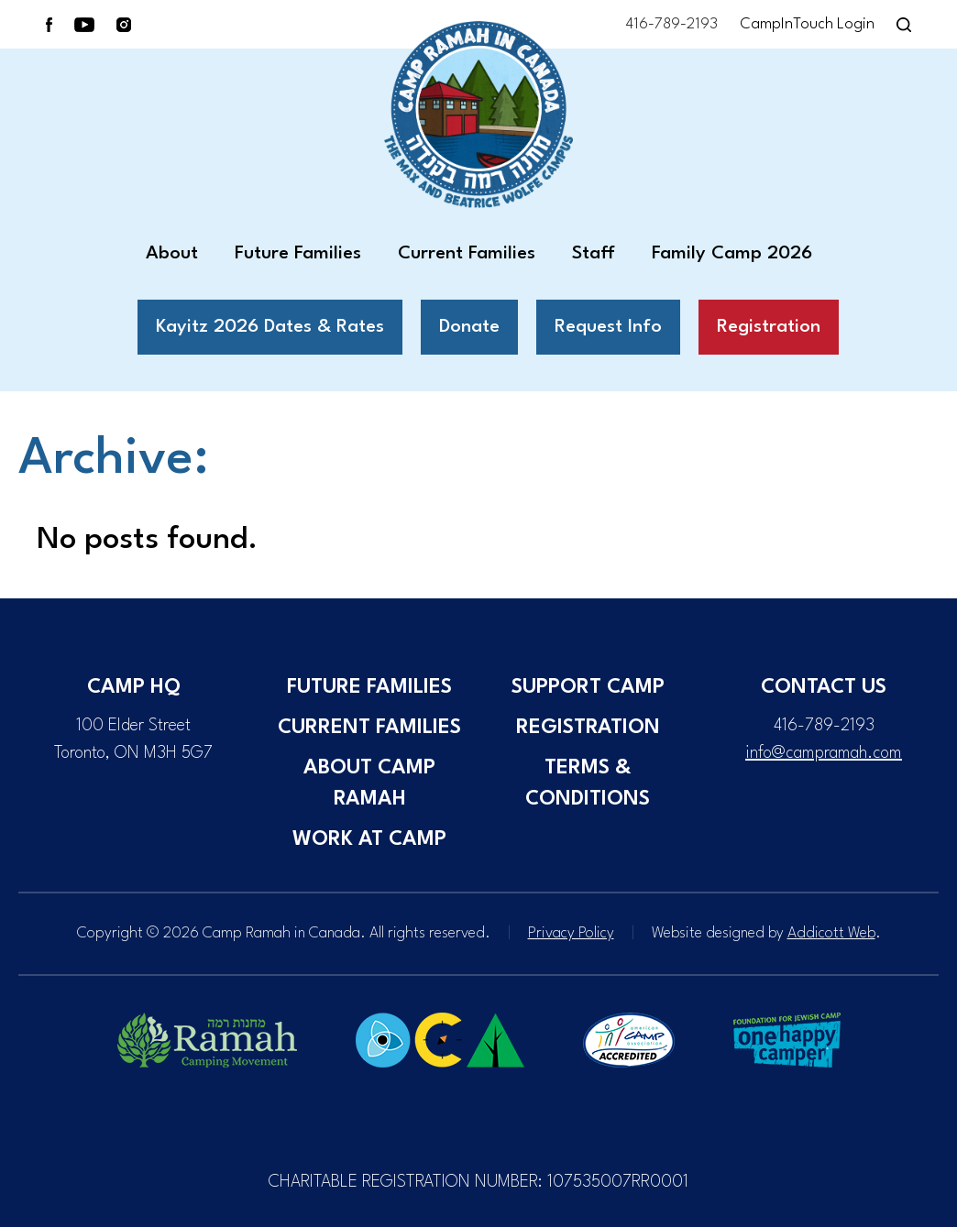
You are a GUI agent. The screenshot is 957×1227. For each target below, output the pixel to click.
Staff (593, 254)
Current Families (466, 254)
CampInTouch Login (807, 24)
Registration (768, 327)
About (172, 254)
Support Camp (588, 687)
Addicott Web (831, 933)
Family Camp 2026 (732, 254)
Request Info (608, 327)
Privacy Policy (571, 933)
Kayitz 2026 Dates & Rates (270, 327)
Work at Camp (369, 839)
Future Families (298, 254)
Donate (469, 327)
